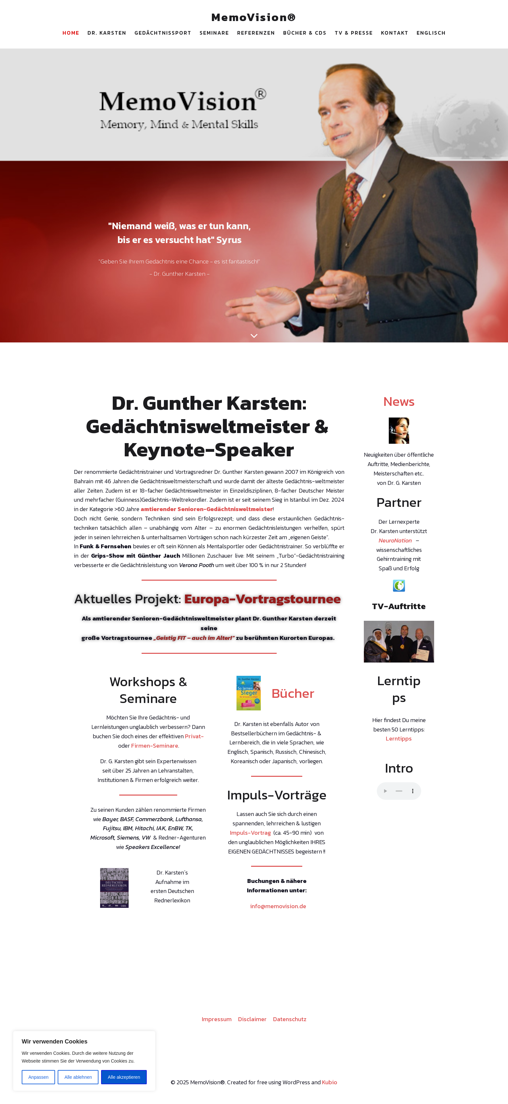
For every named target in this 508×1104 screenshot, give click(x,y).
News (399, 403)
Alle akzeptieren (124, 1077)
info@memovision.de (278, 908)
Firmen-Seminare (154, 747)
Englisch (431, 34)
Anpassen (39, 1077)
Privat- (194, 738)
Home (71, 34)
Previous (372, 642)
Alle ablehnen (78, 1077)
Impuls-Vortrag (250, 834)
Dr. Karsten (106, 34)
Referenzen (256, 34)
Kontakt (395, 34)
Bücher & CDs (305, 34)
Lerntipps (399, 740)
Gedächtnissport (162, 34)
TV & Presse (354, 34)
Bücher (292, 695)
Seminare (214, 34)
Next (426, 642)
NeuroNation (395, 542)
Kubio (329, 1084)
